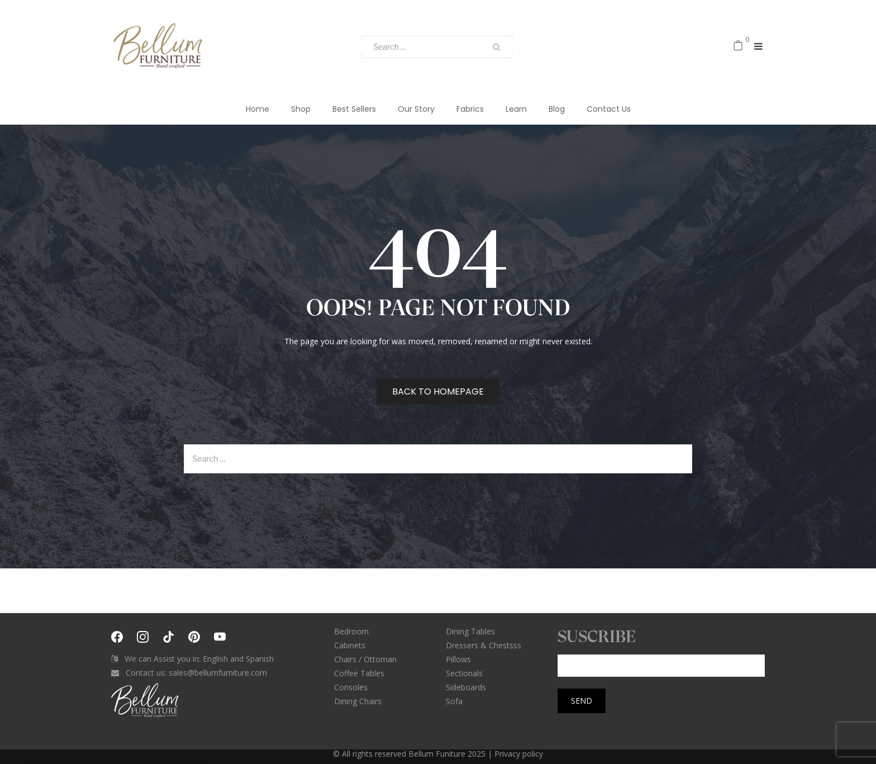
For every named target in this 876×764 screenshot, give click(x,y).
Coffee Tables (359, 673)
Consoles (351, 687)
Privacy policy (518, 753)
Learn (516, 109)
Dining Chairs (358, 701)
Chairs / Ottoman (365, 659)
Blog (557, 109)
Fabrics (470, 109)
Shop (301, 109)
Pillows (458, 659)
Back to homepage (438, 391)
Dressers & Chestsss (483, 645)
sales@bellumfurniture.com (218, 672)
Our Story (416, 109)
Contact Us (609, 109)
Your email (661, 658)
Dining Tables (470, 631)
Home (257, 109)
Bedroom (351, 631)
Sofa (454, 701)
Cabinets (349, 645)
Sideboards (466, 687)
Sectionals (464, 673)
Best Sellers (354, 109)
